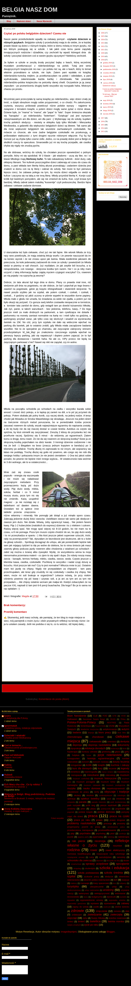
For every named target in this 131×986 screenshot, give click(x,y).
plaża (93, 809)
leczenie (113, 768)
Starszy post (83, 688)
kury (100, 768)
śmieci (70, 921)
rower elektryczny (115, 850)
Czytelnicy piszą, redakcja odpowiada (23, 728)
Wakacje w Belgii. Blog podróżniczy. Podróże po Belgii (29, 795)
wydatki (123, 897)
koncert (85, 762)
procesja (108, 823)
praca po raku (82, 820)
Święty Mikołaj (98, 918)
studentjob (90, 868)
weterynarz (84, 893)
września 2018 (108, 73)
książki (101, 765)
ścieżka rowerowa (117, 918)
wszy (85, 897)
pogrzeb (70, 812)
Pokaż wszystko (57, 818)
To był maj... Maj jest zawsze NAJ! (110, 95)
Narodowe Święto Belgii (94, 719)
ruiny (91, 857)
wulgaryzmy (97, 897)
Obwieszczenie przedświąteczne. (21, 747)
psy (72, 833)
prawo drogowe (117, 820)
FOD (105, 716)
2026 (103, 33)
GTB (114, 716)
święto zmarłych (74, 925)
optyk (109, 799)
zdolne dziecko (122, 907)
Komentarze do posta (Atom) (54, 699)
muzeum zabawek (92, 785)
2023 (103, 43)
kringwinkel (76, 765)
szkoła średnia (113, 872)
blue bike (122, 733)
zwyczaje (72, 918)
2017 (103, 118)
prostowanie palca (116, 827)
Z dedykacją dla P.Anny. (16, 718)
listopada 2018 (108, 66)
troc (114, 883)
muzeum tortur (108, 782)
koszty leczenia (121, 761)
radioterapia (123, 837)
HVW (123, 716)
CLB (95, 716)
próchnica (125, 830)
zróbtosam (77, 915)
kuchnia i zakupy (120, 765)
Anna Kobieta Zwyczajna (18, 809)
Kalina (7, 765)
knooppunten (73, 758)
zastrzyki (107, 907)
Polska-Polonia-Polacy (81, 722)
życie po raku (91, 924)
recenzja (100, 841)
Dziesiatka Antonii (13, 777)
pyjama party (83, 837)
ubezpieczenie (97, 887)
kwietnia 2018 (108, 104)
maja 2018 (106, 100)
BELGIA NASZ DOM (29, 9)
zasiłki (96, 907)
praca (93, 816)
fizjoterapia (72, 752)
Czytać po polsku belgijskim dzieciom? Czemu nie (112, 90)
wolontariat (120, 893)
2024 (103, 39)
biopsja (91, 733)
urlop (114, 887)
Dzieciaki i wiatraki (14, 735)
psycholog (100, 833)
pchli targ (90, 805)
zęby (85, 918)
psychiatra (85, 833)
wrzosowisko (73, 897)
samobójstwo (105, 857)
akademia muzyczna (90, 729)
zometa (117, 911)
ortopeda (71, 802)
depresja (77, 745)
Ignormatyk (10, 725)
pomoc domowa (106, 812)
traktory (74, 883)
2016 (103, 121)
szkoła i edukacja (114, 868)
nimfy (96, 792)
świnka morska (116, 921)
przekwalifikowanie (107, 830)
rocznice (117, 845)
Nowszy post (12, 688)
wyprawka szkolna (117, 900)
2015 (103, 125)
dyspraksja (76, 748)
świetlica (95, 921)
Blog (9, 21)
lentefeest (75, 772)
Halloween (72, 719)
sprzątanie (122, 863)
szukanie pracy (91, 876)
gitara (117, 752)
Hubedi (8, 774)
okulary (77, 795)
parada (82, 802)
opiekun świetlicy (90, 798)
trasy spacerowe (101, 883)
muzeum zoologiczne (115, 785)
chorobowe (98, 737)
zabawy (125, 903)
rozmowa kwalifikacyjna (79, 854)
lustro (7, 716)
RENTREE (111, 723)
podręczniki (106, 809)
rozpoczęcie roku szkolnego (111, 854)
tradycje (125, 880)
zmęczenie (101, 911)
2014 (103, 128)
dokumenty (123, 745)
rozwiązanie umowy (76, 857)
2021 (103, 50)
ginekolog (106, 752)
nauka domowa (91, 788)
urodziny (108, 889)
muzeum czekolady (81, 779)
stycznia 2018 (108, 114)
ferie (124, 748)
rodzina (73, 850)
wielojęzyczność (102, 893)
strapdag (77, 868)
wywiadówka (110, 903)
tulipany (123, 883)
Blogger (111, 931)
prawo (99, 820)
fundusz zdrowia (90, 752)
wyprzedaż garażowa (76, 904)
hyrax (88, 755)
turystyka (73, 886)
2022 (103, 46)
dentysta (124, 741)
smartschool (76, 864)
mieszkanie (93, 775)
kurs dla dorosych (82, 768)
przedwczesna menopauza (80, 830)
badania (77, 732)
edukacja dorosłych (95, 748)
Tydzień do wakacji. (109, 86)
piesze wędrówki (108, 805)
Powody (8, 767)
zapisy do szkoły (80, 907)
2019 (103, 56)
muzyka (71, 788)
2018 (103, 60)
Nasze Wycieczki (44, 21)
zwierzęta (116, 914)
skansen (99, 861)
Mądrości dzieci (24, 21)
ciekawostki (95, 741)
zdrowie (77, 910)
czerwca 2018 (108, 83)
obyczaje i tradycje (116, 791)
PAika (123, 719)
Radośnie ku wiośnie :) (15, 787)
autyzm (125, 729)
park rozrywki (74, 805)
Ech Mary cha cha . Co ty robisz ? (23, 784)
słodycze (109, 876)
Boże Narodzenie (76, 715)
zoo (127, 911)
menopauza (76, 775)
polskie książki (86, 812)
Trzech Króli (100, 726)
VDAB (112, 726)
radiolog (110, 837)
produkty (121, 823)
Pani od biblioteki (14, 755)
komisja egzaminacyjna (101, 758)
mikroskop (110, 775)
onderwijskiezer (105, 795)
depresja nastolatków (99, 745)
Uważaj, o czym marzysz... (17, 811)
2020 (103, 53)
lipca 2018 (106, 79)
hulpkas (75, 755)
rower (93, 850)
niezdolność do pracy (78, 792)
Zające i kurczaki (12, 757)
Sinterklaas (86, 726)
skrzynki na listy (113, 861)
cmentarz (111, 741)
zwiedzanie (95, 914)
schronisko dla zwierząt (79, 860)
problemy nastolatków (81, 823)
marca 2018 (107, 107)
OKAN (112, 719)
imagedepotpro (69, 931)
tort (115, 880)
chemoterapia (74, 737)
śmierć (81, 921)
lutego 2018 (107, 110)
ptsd (112, 833)
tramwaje (85, 883)
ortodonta (120, 799)
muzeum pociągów (85, 782)
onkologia (121, 795)
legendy (125, 768)
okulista (90, 795)
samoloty (121, 857)
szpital (71, 876)
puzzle (70, 837)
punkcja (122, 834)
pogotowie (120, 809)
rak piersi (78, 841)
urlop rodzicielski (92, 890)
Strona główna (47, 688)
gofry (126, 752)
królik (89, 765)
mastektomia (123, 772)
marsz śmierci (107, 772)
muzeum (124, 775)
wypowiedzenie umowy (91, 900)
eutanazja (115, 748)
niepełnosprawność (116, 788)
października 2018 (109, 69)
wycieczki (111, 897)
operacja (71, 799)
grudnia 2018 (107, 63)
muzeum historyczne (105, 778)
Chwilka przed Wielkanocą (17, 738)
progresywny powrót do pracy (83, 827)
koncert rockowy (101, 762)
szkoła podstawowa (88, 872)
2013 (103, 131)
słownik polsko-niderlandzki (97, 880)
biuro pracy (105, 732)
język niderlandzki (110, 755)
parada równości (99, 802)
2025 (103, 36)
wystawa (95, 903)
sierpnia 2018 (107, 76)
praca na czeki (119, 816)
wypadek (71, 900)
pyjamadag (98, 837)
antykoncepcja (110, 729)
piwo (83, 809)
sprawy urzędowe (97, 863)
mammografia (90, 772)
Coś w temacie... (13, 745)
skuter (126, 860)
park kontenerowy (118, 802)
